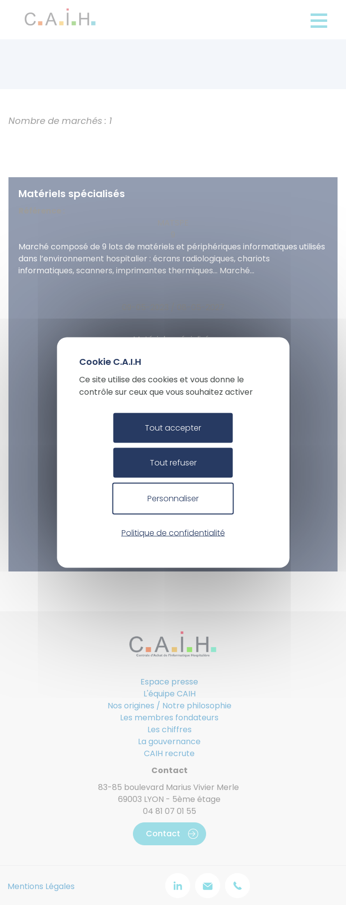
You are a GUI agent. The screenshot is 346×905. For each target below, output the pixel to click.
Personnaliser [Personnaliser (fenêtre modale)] (173, 498)
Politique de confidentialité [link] (173, 532)
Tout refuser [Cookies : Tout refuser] (173, 462)
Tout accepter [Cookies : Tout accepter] (173, 428)
